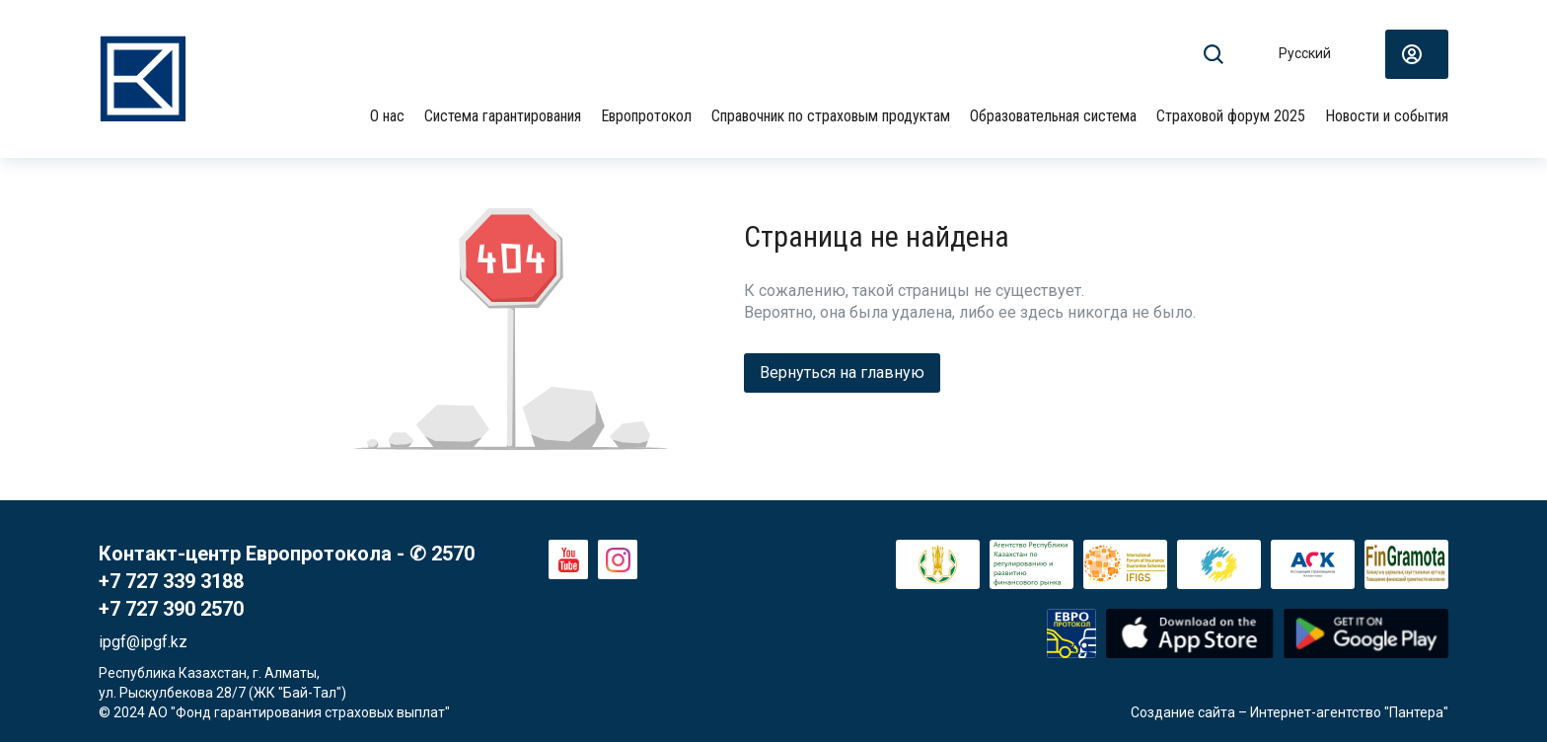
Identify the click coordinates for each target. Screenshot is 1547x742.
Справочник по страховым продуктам (830, 116)
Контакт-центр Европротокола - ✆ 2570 (287, 553)
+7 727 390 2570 (171, 609)
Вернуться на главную (842, 372)
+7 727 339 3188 (171, 581)
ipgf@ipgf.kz (143, 641)
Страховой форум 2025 (1230, 116)
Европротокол (646, 116)
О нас (387, 116)
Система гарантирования (502, 116)
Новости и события (1386, 116)
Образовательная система (1053, 116)
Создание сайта (1183, 712)
